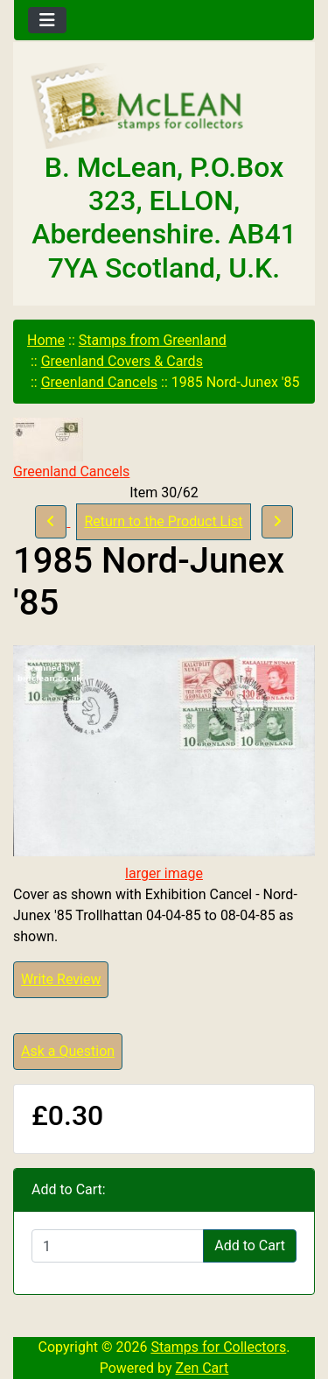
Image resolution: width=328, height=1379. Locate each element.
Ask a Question (68, 1051)
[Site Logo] (164, 107)
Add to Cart (249, 1245)
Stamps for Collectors (218, 1347)
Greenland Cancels (99, 382)
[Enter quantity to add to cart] (117, 1246)
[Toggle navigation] (47, 20)
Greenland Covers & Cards (122, 361)
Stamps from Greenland (153, 340)
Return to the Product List (163, 521)
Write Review (61, 979)
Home (46, 340)
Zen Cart (201, 1368)
